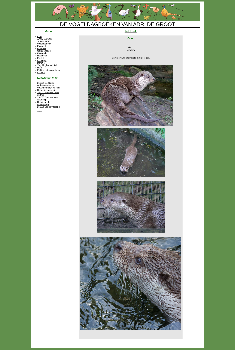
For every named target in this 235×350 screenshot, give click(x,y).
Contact (41, 72)
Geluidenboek (44, 51)
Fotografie (42, 53)
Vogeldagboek (44, 44)
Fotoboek (41, 46)
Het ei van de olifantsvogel (43, 103)
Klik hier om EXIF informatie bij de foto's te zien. (131, 58)
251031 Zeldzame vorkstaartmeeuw (45, 84)
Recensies (42, 55)
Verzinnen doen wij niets (48, 88)
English (40, 58)
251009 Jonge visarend (48, 107)
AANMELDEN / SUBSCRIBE (44, 40)
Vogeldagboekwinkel (47, 65)
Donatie (41, 63)
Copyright (41, 60)
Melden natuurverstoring (48, 70)
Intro (39, 36)
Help (39, 67)
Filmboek (41, 48)
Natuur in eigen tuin (46, 90)
